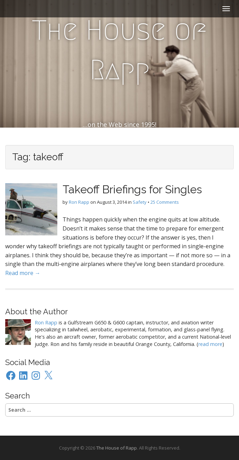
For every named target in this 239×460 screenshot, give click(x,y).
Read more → (22, 273)
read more (210, 344)
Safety (140, 202)
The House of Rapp (119, 50)
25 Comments (164, 202)
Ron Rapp (79, 202)
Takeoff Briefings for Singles (132, 189)
